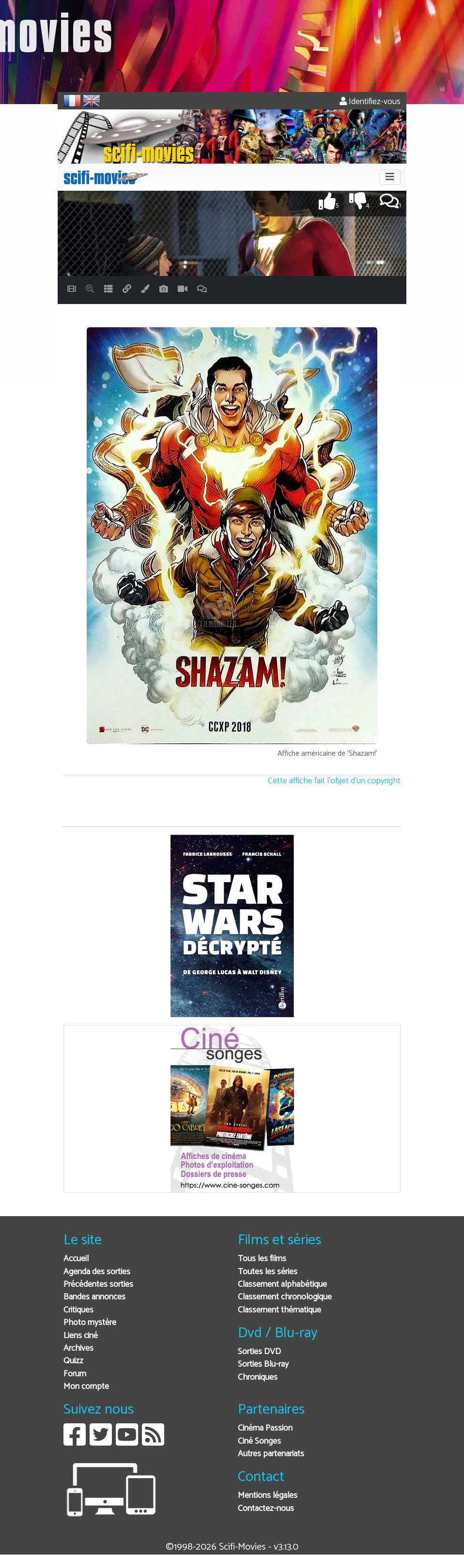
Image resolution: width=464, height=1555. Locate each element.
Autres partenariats (271, 1454)
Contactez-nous (266, 1509)
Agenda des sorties (96, 1272)
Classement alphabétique (282, 1285)
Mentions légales (267, 1496)
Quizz (73, 1361)
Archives (78, 1349)
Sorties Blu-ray (263, 1364)
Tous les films (262, 1259)
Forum (74, 1374)
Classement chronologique (285, 1297)
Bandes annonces (94, 1297)
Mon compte (86, 1387)
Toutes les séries (267, 1272)
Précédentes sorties (98, 1285)
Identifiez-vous (370, 102)
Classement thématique (279, 1310)
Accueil (76, 1259)
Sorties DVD (259, 1352)
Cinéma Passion (265, 1428)
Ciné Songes (259, 1441)
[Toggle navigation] (390, 177)
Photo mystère (89, 1323)
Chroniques (258, 1378)
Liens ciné (80, 1336)
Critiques (78, 1310)
